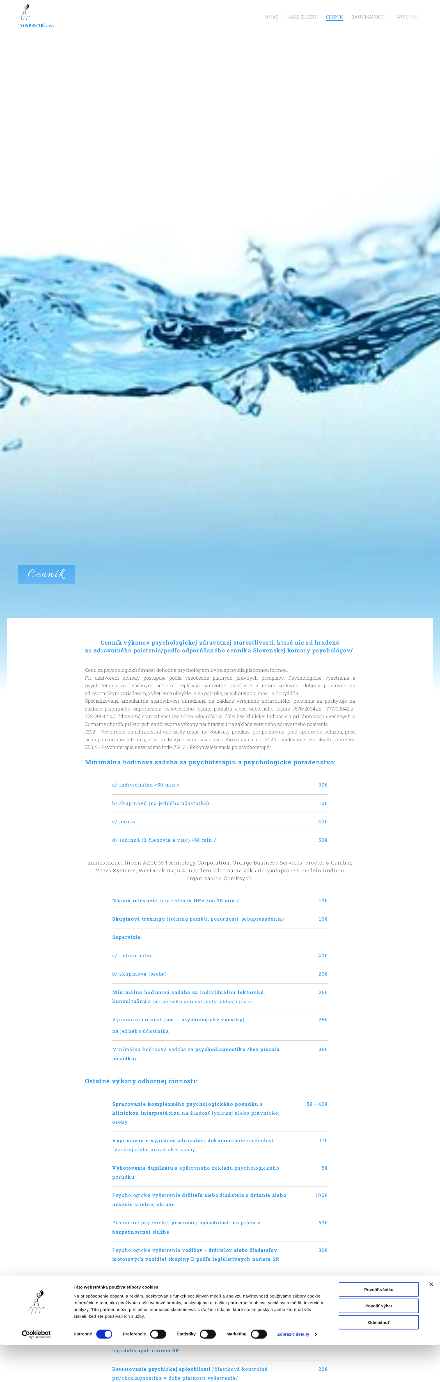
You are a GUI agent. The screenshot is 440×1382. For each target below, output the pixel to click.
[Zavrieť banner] (431, 1321)
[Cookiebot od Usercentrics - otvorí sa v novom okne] (36, 1371)
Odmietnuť (378, 1359)
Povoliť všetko (378, 1326)
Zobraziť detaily (293, 1371)
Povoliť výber (378, 1342)
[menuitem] (286, 17)
